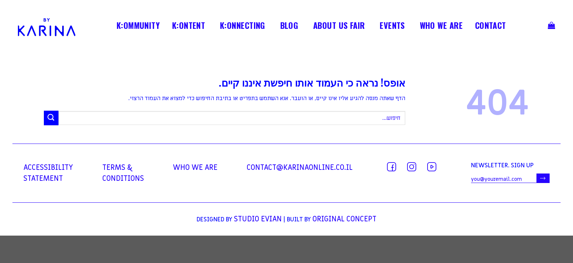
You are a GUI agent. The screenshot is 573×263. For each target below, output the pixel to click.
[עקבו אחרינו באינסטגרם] (411, 166)
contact (490, 26)
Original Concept (344, 219)
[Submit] (51, 118)
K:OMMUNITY (138, 26)
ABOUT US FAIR (339, 26)
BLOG (289, 26)
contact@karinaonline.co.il (300, 167)
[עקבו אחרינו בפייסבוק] (391, 166)
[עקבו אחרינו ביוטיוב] (431, 166)
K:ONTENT (188, 26)
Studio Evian (258, 219)
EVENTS (392, 26)
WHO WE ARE (441, 26)
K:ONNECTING (242, 26)
